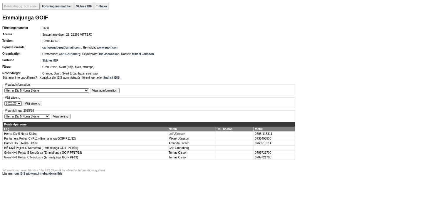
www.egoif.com (107, 47)
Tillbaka (101, 6)
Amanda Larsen (179, 143)
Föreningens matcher (57, 6)
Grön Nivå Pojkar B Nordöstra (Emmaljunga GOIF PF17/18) (43, 152)
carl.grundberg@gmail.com (61, 47)
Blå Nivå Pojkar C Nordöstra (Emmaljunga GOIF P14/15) (41, 148)
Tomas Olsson (178, 152)
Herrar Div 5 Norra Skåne (20, 133)
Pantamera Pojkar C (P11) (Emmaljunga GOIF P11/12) (40, 138)
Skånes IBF (84, 6)
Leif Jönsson (177, 133)
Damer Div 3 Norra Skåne (21, 143)
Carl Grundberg (69, 54)
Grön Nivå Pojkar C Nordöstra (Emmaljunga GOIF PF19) (41, 157)
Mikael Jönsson (143, 54)
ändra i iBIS (111, 77)
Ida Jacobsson (109, 54)
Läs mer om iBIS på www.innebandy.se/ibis (32, 173)
